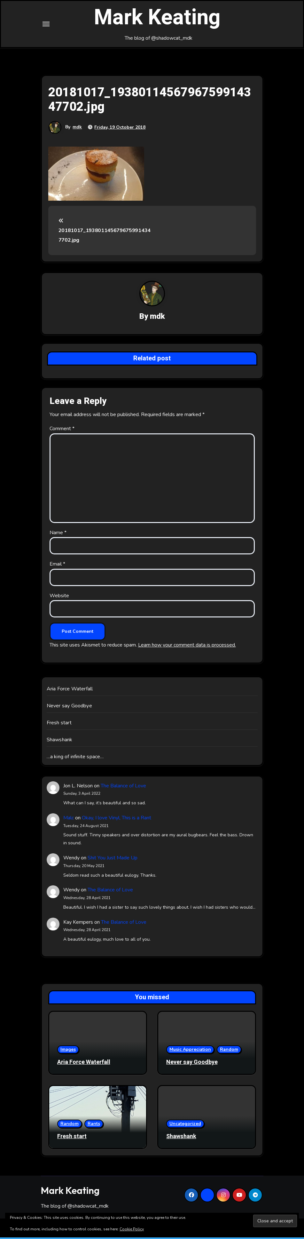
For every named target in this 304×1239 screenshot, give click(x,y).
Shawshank (60, 741)
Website (59, 597)
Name (58, 534)
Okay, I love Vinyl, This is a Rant (116, 819)
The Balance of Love (123, 787)
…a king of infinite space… (75, 758)
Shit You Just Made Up (112, 859)
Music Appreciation (190, 1051)
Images (68, 1051)
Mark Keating (157, 18)
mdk (77, 128)
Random (229, 1051)
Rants (94, 1125)
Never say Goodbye (69, 707)
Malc (68, 819)
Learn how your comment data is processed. (187, 646)
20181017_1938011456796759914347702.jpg (104, 232)
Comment (62, 430)
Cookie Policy (132, 1229)
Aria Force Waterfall (70, 690)
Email (57, 565)
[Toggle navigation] (46, 24)
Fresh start (59, 724)
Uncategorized (185, 1125)
